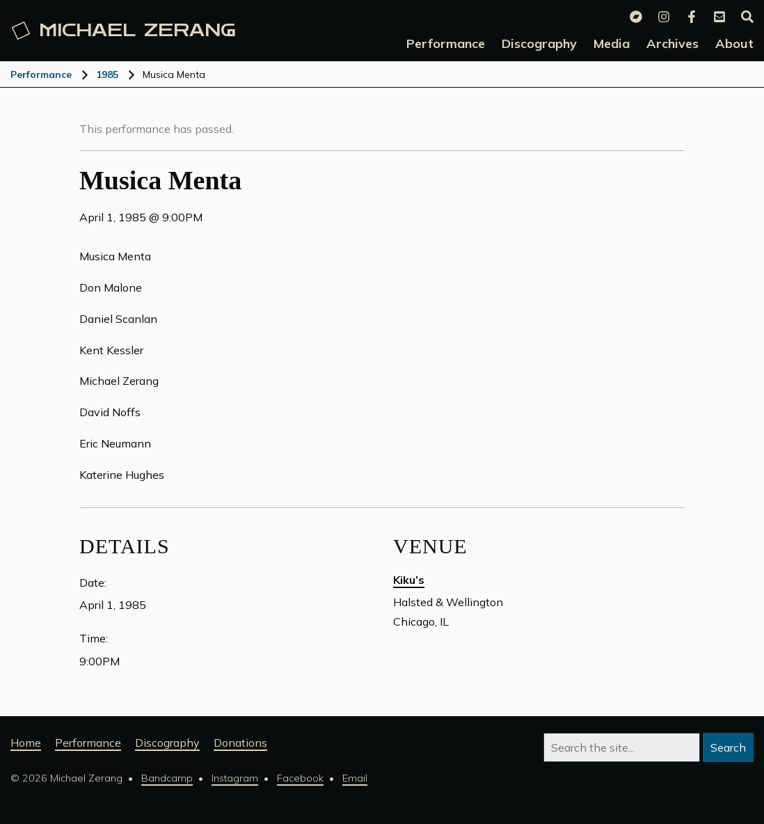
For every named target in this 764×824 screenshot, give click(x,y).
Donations (240, 743)
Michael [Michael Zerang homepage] (124, 30)
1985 (107, 74)
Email (354, 778)
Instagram (235, 778)
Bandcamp (167, 778)
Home (25, 743)
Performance (41, 74)
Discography (167, 743)
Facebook (300, 778)
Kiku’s (408, 580)
